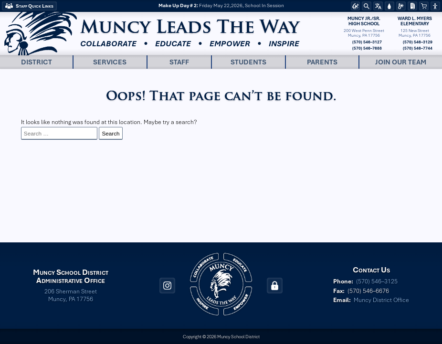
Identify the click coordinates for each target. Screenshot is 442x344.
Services (109, 62)
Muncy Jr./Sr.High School (363, 21)
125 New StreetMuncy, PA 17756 (415, 33)
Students (248, 62)
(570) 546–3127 (366, 42)
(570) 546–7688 (366, 48)
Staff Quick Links (34, 6)
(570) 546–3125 (377, 281)
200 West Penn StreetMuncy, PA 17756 (364, 33)
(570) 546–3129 (417, 42)
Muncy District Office (381, 300)
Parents (322, 62)
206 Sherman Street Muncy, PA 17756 (70, 295)
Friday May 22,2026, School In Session (221, 6)
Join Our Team (400, 62)
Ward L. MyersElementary (415, 21)
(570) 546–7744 (417, 48)
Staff (179, 62)
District (36, 62)
